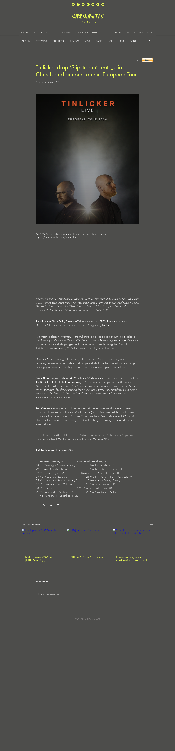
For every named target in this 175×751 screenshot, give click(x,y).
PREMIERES (58, 41)
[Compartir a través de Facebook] (37, 505)
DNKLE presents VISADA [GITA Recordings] (38, 558)
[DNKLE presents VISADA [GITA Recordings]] (42, 540)
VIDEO (121, 41)
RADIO (99, 41)
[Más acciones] (137, 59)
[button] (149, 41)
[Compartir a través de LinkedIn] (51, 505)
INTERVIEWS (41, 41)
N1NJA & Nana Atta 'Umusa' (87, 557)
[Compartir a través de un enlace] (57, 505)
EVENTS (133, 41)
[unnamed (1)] (92, 4)
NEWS (87, 41)
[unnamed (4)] (78, 4)
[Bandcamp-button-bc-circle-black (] (88, 4)
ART (110, 41)
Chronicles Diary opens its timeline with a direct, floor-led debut (132, 558)
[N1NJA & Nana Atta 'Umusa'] (87, 540)
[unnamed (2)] (73, 4)
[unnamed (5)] (97, 4)
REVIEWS (74, 41)
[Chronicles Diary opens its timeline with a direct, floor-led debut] (133, 540)
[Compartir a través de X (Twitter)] (44, 505)
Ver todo (149, 523)
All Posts (26, 41)
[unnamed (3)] (83, 4)
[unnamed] (102, 4)
